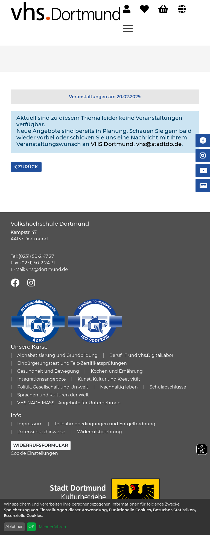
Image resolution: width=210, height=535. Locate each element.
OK (31, 526)
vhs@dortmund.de (47, 269)
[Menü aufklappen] (128, 27)
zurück (26, 166)
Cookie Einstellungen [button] (34, 453)
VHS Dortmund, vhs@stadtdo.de (136, 144)
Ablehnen (14, 526)
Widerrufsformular (40, 445)
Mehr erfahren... (53, 526)
